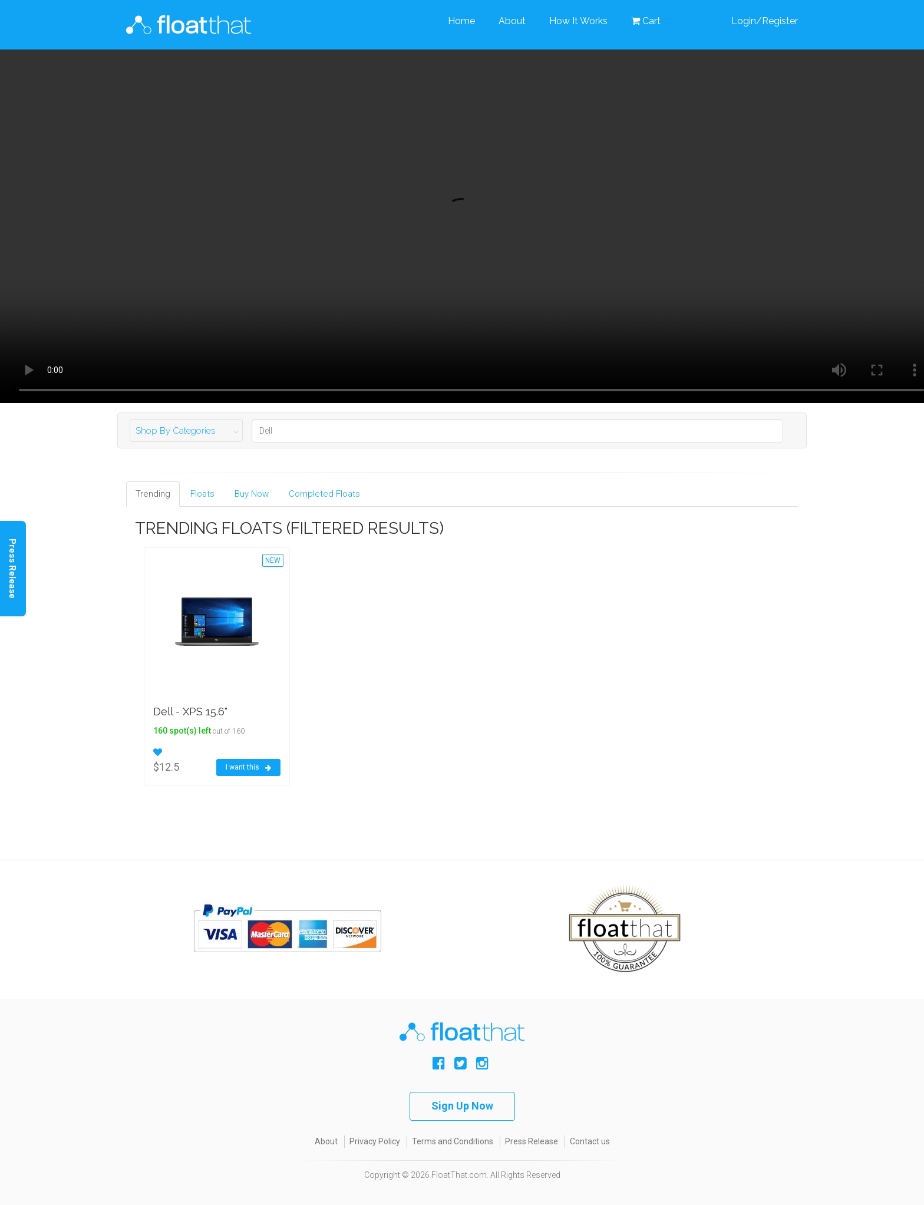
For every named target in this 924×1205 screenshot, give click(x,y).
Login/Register (764, 21)
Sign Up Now (462, 1106)
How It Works (578, 21)
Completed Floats (324, 493)
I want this (249, 768)
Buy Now (252, 493)
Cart (651, 21)
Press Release (531, 1141)
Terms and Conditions (452, 1141)
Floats (202, 493)
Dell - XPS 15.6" (190, 711)
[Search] (517, 431)
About (512, 21)
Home (461, 21)
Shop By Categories (175, 430)
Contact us (590, 1141)
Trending (153, 493)
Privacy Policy (374, 1141)
